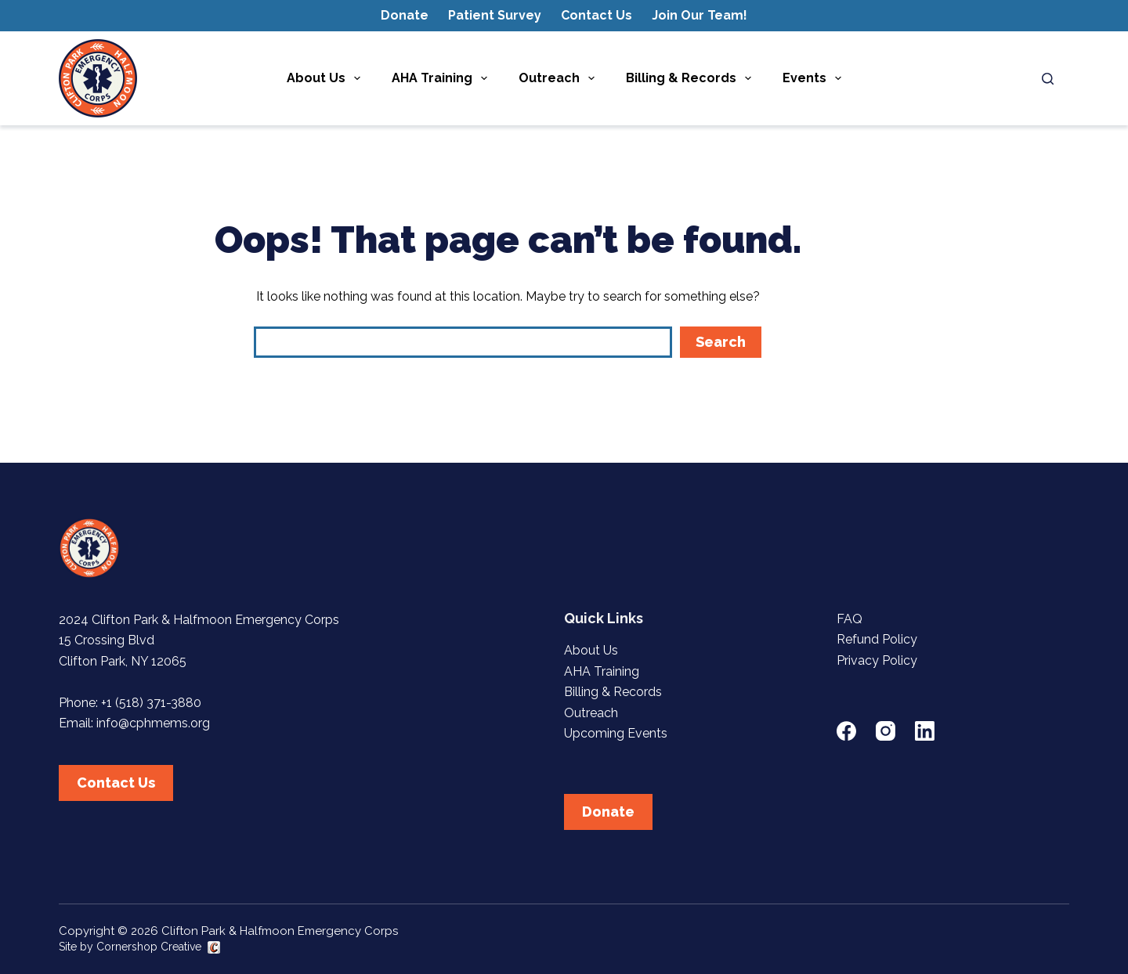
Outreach (560, 78)
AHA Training (443, 78)
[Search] (1048, 79)
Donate (404, 15)
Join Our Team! (699, 15)
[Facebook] (846, 731)
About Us (327, 78)
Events (815, 78)
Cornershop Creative (148, 946)
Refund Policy (877, 639)
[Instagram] (885, 731)
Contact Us (596, 15)
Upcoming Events (615, 733)
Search (721, 342)
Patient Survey (494, 15)
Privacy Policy (877, 660)
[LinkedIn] (925, 731)
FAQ (849, 618)
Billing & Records (691, 78)
